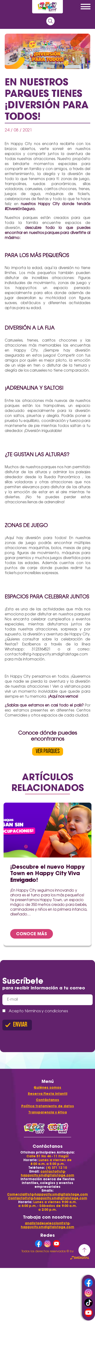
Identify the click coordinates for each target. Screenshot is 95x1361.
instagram (88, 1292)
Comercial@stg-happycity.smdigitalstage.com (47, 1194)
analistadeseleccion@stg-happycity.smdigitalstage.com (47, 1225)
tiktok (88, 1303)
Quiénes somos (47, 1088)
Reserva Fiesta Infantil (47, 1094)
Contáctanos (47, 1100)
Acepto (35, 1011)
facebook (88, 1282)
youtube (88, 1313)
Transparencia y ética (47, 1112)
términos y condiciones (46, 1011)
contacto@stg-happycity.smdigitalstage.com (47, 1173)
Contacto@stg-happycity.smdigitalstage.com (47, 1198)
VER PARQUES (48, 751)
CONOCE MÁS (31, 933)
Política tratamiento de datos (47, 1106)
